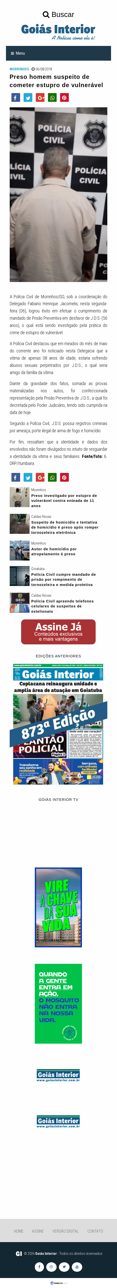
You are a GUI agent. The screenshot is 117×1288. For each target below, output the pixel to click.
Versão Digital (65, 1231)
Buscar (58, 14)
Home (18, 1231)
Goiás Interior (46, 1253)
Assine (38, 1231)
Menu (20, 53)
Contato (95, 1231)
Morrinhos (19, 69)
